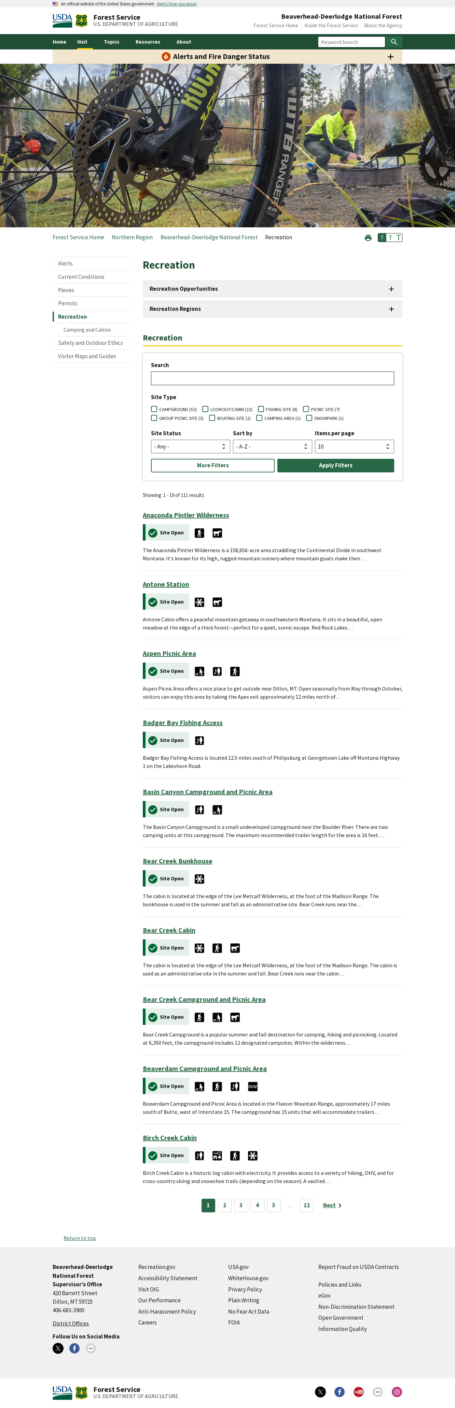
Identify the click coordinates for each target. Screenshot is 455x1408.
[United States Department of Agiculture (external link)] (64, 21)
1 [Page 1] (208, 1205)
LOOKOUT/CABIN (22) (231, 409)
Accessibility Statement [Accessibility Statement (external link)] (167, 1278)
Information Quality (342, 1329)
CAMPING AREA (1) (282, 418)
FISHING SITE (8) (282, 409)
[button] (368, 237)
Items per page (334, 433)
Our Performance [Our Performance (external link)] (159, 1300)
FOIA (234, 1322)
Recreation (72, 316)
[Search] (394, 41)
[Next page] (333, 1205)
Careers (147, 1322)
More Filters (213, 465)
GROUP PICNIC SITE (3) (181, 418)
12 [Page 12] (307, 1205)
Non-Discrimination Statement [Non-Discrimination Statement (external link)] (356, 1307)
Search (160, 365)
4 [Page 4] (257, 1205)
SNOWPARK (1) (329, 418)
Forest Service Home (275, 25)
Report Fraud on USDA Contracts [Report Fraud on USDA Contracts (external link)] (358, 1267)
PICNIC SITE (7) (325, 409)
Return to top (80, 1238)
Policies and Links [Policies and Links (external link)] (339, 1284)
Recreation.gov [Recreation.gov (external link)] (156, 1267)
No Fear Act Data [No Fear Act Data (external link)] (248, 1311)
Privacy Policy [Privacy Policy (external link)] (245, 1289)
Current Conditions (81, 277)
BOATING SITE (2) (234, 418)
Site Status (166, 433)
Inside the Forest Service (331, 25)
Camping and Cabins (87, 329)
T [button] (382, 237)
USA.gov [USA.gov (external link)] (238, 1267)
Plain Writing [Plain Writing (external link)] (243, 1300)
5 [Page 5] (273, 1205)
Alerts (65, 263)
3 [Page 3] (241, 1205)
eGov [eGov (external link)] (324, 1295)
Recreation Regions (175, 309)
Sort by (242, 433)
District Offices (71, 1323)
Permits (68, 303)
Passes (66, 290)
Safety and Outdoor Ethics (90, 343)
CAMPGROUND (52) (178, 409)
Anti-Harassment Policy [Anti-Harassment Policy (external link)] (167, 1311)
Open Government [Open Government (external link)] (340, 1317)
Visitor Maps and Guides (87, 356)
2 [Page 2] (224, 1205)
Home (59, 42)
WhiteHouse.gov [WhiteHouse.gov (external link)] (248, 1278)
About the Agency (383, 25)
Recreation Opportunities (184, 288)
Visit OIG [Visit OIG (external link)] (148, 1289)
